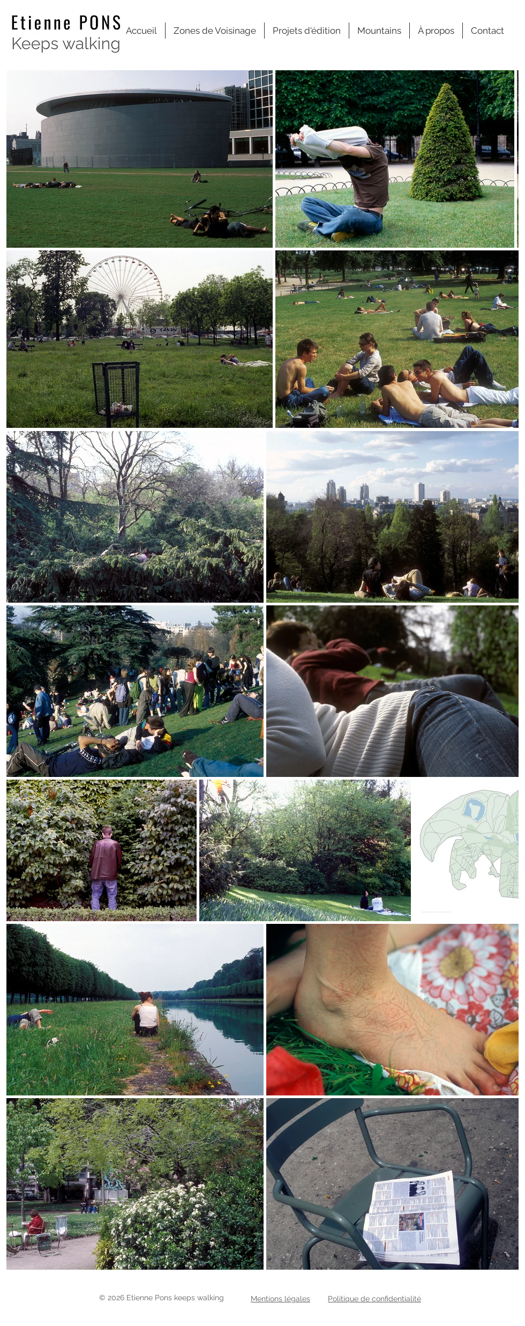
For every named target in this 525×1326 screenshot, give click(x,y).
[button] (215, 31)
